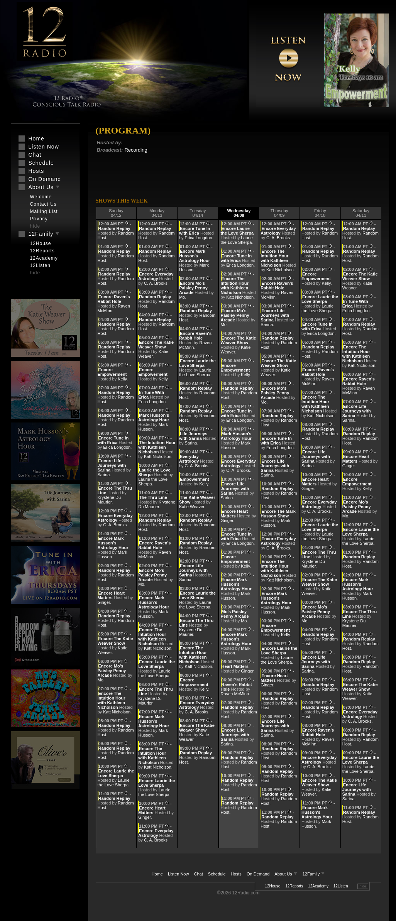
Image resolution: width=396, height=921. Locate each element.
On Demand (258, 874)
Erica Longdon (116, 447)
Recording (135, 150)
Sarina (104, 474)
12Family (314, 874)
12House (272, 886)
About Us (286, 874)
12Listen (340, 886)
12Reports (294, 886)
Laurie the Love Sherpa (114, 782)
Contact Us (43, 204)
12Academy (318, 886)
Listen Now (178, 874)
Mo (100, 680)
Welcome (41, 196)
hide (362, 886)
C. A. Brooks (115, 524)
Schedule (217, 874)
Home (157, 874)
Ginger (104, 602)
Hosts (236, 874)
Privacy (39, 218)
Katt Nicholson (116, 712)
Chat (198, 874)
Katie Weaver (191, 506)
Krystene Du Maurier (109, 499)
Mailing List (44, 211)
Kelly (122, 379)
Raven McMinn (235, 693)
